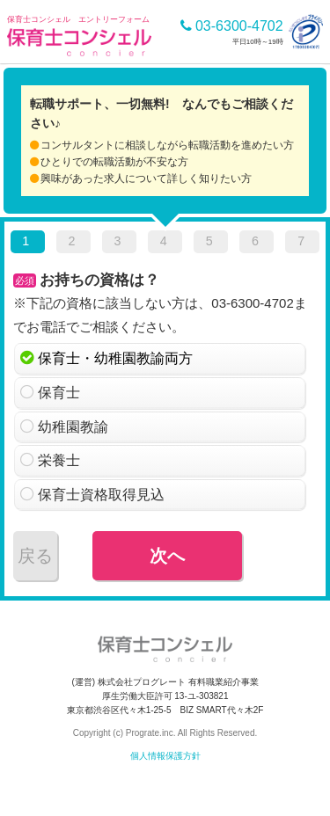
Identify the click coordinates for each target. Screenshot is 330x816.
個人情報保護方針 (165, 756)
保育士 (59, 392)
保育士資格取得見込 (101, 494)
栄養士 (59, 460)
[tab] (27, 244)
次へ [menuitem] (167, 555)
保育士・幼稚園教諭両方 (115, 358)
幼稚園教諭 (73, 426)
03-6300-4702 (231, 25)
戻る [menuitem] (35, 555)
